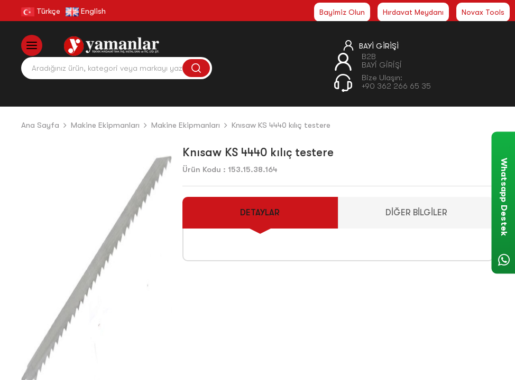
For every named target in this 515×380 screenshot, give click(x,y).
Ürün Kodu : (204, 169)
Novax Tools (483, 12)
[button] (159, 276)
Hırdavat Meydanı (413, 12)
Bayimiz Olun (342, 12)
